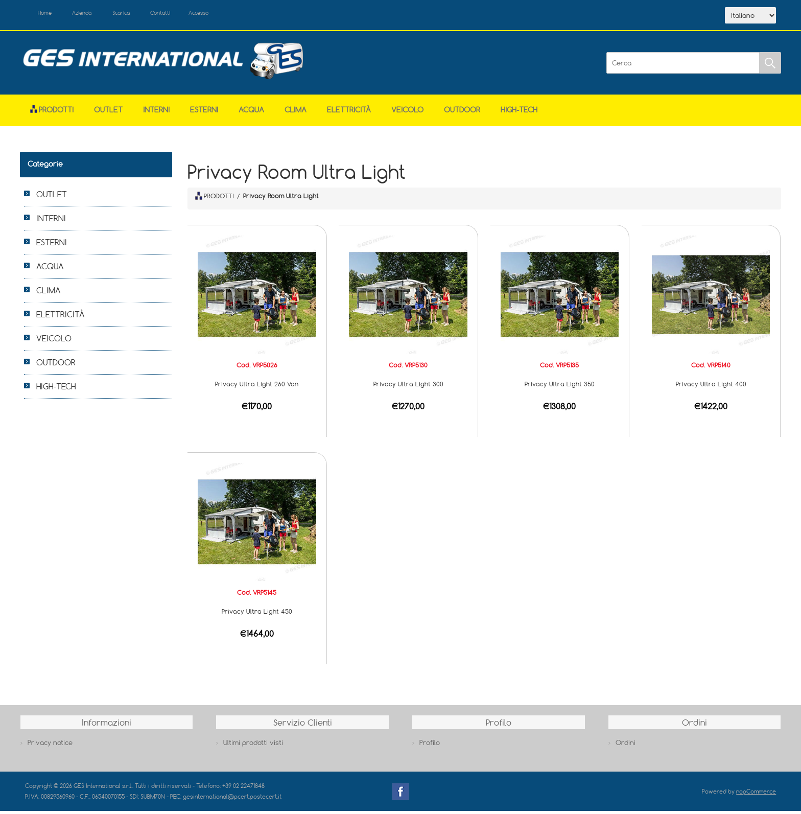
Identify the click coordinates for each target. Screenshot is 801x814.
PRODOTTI (214, 198)
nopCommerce (756, 794)
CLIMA (296, 113)
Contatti (190, 14)
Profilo (429, 745)
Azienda (94, 14)
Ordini (625, 745)
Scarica (142, 14)
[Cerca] (683, 66)
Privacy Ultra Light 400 (711, 387)
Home (49, 14)
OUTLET (108, 113)
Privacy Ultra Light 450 (257, 614)
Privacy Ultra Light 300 (408, 387)
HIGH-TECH (519, 113)
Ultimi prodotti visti (253, 745)
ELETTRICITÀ (349, 113)
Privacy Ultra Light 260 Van (256, 387)
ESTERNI (204, 113)
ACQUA (251, 113)
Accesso (236, 14)
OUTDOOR (462, 113)
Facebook (400, 794)
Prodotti (52, 113)
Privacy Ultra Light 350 (560, 387)
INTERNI (156, 113)
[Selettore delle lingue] (750, 17)
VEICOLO (407, 113)
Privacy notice (50, 745)
